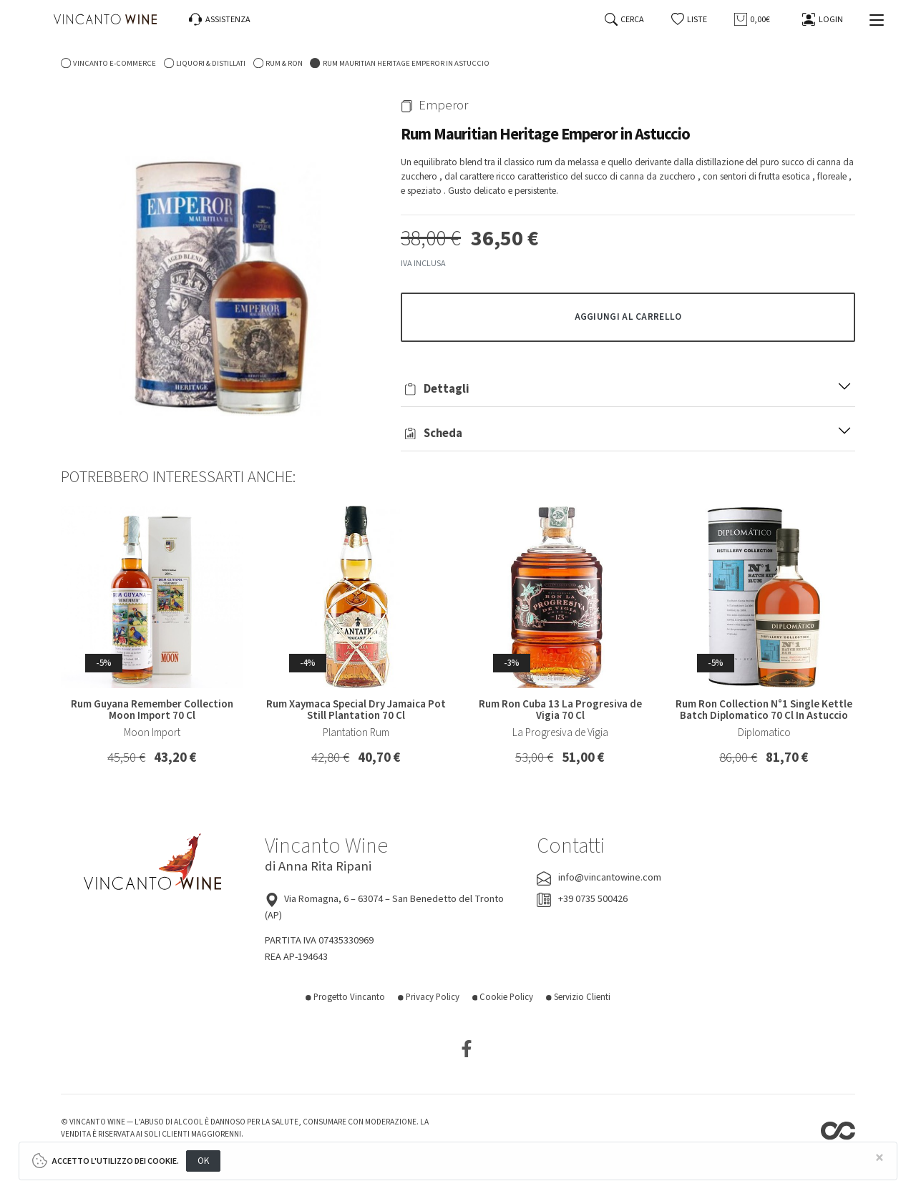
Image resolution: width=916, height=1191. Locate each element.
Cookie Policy (503, 997)
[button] (689, 20)
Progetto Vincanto (345, 997)
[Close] (879, 1158)
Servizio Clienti (578, 997)
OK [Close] (204, 1160)
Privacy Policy (428, 997)
